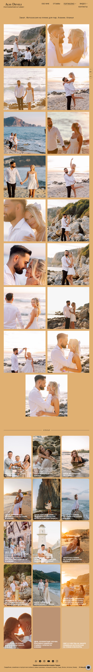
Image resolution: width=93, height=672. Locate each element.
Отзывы (56, 4)
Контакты (82, 7)
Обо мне (45, 4)
